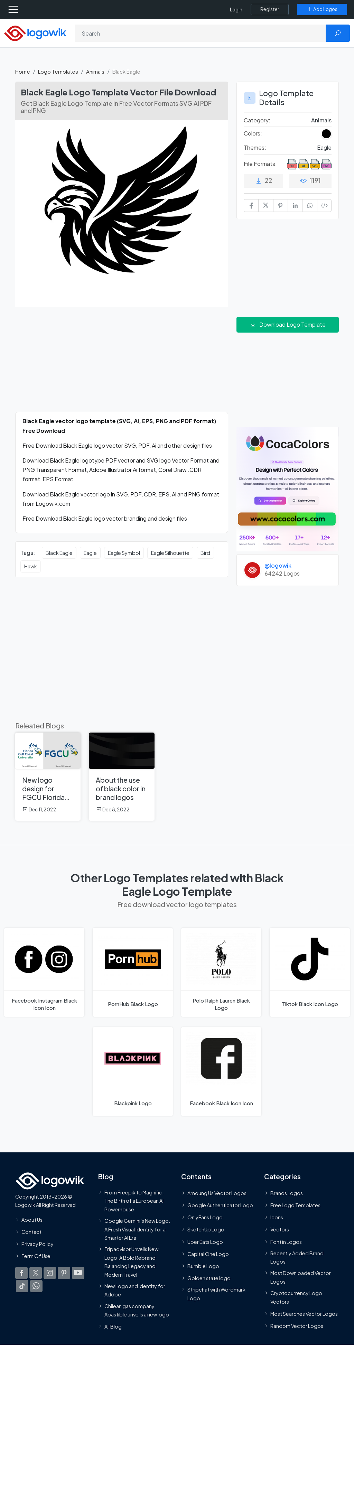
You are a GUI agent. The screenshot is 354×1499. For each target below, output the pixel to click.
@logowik (277, 565)
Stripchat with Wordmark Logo (216, 1293)
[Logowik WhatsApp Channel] (36, 1286)
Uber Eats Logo (205, 1241)
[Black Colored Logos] (326, 134)
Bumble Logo (203, 1266)
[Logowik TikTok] (22, 1286)
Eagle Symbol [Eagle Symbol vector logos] (124, 553)
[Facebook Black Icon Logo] (221, 1071)
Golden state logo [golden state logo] (209, 1278)
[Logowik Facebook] (21, 1273)
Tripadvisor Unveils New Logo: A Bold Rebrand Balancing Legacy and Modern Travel (131, 1261)
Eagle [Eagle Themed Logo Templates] (324, 147)
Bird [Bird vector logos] (205, 553)
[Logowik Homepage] (35, 32)
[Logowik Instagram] (50, 1273)
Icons (276, 1217)
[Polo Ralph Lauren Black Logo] (221, 972)
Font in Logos (286, 1241)
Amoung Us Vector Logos (216, 1193)
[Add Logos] (322, 9)
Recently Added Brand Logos (297, 1257)
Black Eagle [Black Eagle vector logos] (59, 553)
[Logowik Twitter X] (35, 1273)
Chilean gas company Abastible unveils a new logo (136, 1310)
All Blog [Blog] (113, 1326)
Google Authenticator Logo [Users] (220, 1205)
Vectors (279, 1229)
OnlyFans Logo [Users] (205, 1217)
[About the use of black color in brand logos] (121, 777)
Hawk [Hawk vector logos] (30, 566)
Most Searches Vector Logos (304, 1314)
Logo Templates (58, 71)
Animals (95, 71)
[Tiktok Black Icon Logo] (310, 972)
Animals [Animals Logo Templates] (321, 120)
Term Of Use (35, 1256)
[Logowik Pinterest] (64, 1273)
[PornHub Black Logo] (133, 972)
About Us (32, 1219)
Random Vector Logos (296, 1326)
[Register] (270, 9)
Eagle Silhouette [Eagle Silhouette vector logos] (170, 553)
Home (22, 71)
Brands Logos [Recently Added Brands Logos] (286, 1193)
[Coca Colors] (287, 488)
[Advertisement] (121, 363)
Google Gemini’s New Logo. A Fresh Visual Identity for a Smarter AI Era (137, 1229)
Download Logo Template (288, 324)
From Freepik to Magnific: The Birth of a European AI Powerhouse (134, 1200)
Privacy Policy (37, 1244)
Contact (31, 1232)
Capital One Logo (208, 1254)
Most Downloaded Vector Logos (300, 1277)
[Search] (200, 33)
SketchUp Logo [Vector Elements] (205, 1229)
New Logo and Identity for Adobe (134, 1290)
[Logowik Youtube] (78, 1273)
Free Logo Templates (295, 1205)
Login (236, 9)
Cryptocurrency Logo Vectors (296, 1297)
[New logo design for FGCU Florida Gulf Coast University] (48, 777)
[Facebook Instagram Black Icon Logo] (44, 972)
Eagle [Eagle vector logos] (90, 553)
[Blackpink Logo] (133, 1071)
